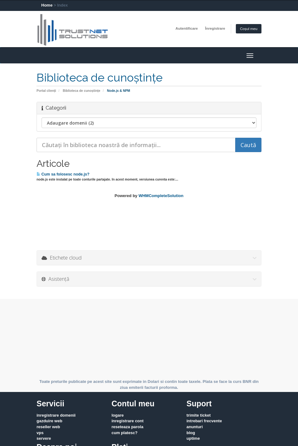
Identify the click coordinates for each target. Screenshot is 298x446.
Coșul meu (248, 29)
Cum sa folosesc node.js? (63, 174)
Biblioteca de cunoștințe (81, 90)
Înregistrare (215, 28)
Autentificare (187, 28)
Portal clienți (46, 90)
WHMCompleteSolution (160, 195)
